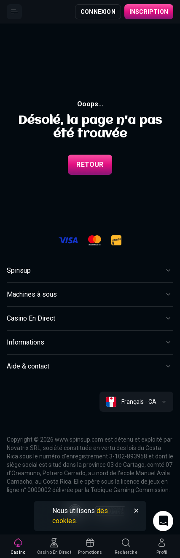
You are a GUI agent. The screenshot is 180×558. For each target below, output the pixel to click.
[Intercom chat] (163, 521)
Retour (89, 164)
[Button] (14, 11)
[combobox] (136, 402)
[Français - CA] (136, 402)
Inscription (148, 11)
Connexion (98, 11)
